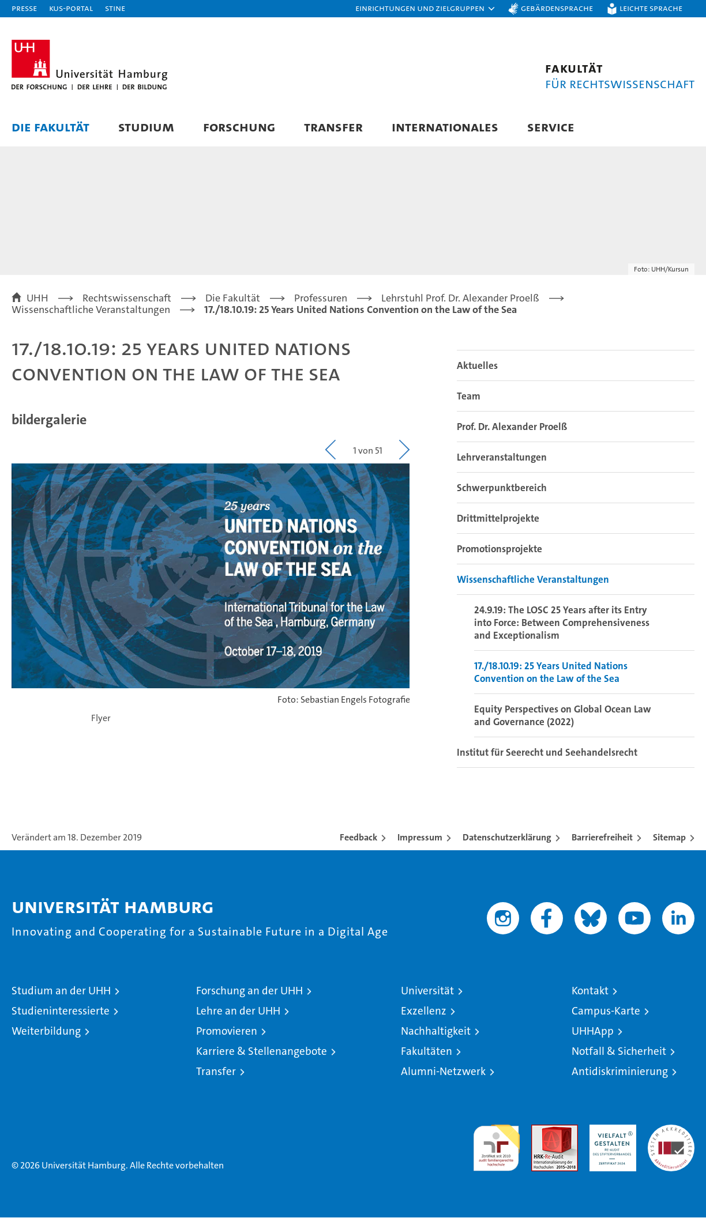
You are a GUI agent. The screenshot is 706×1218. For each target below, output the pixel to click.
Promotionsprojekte (499, 549)
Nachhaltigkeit (436, 1031)
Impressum (419, 838)
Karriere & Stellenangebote (261, 1051)
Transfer (333, 126)
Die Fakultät (50, 126)
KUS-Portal (71, 8)
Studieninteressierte (61, 1011)
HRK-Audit (609, 1131)
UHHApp (593, 1031)
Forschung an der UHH (249, 991)
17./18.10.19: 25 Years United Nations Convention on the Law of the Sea (551, 672)
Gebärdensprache (557, 8)
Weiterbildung (46, 1031)
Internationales (445, 126)
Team (468, 396)
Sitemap (669, 838)
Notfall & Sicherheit (619, 1051)
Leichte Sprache (650, 8)
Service (550, 126)
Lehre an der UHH (238, 1011)
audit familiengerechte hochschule (496, 1143)
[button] (425, 8)
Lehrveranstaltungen (502, 457)
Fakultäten (426, 1051)
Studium (146, 126)
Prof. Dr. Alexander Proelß (512, 427)
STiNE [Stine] (115, 8)
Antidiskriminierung (620, 1072)
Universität (427, 991)
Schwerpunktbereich (502, 488)
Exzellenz (423, 1011)
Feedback (358, 838)
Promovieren (226, 1031)
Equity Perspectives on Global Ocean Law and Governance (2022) (562, 716)
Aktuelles (477, 366)
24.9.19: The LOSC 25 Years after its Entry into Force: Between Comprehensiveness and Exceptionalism (561, 623)
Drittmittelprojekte (498, 518)
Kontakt (590, 991)
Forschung (239, 126)
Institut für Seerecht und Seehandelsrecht (547, 752)
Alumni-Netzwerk (443, 1072)
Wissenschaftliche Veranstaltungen (533, 580)
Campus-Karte (606, 1011)
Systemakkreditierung (671, 1131)
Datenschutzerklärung (507, 838)
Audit (542, 1131)
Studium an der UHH (61, 991)
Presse (24, 8)
